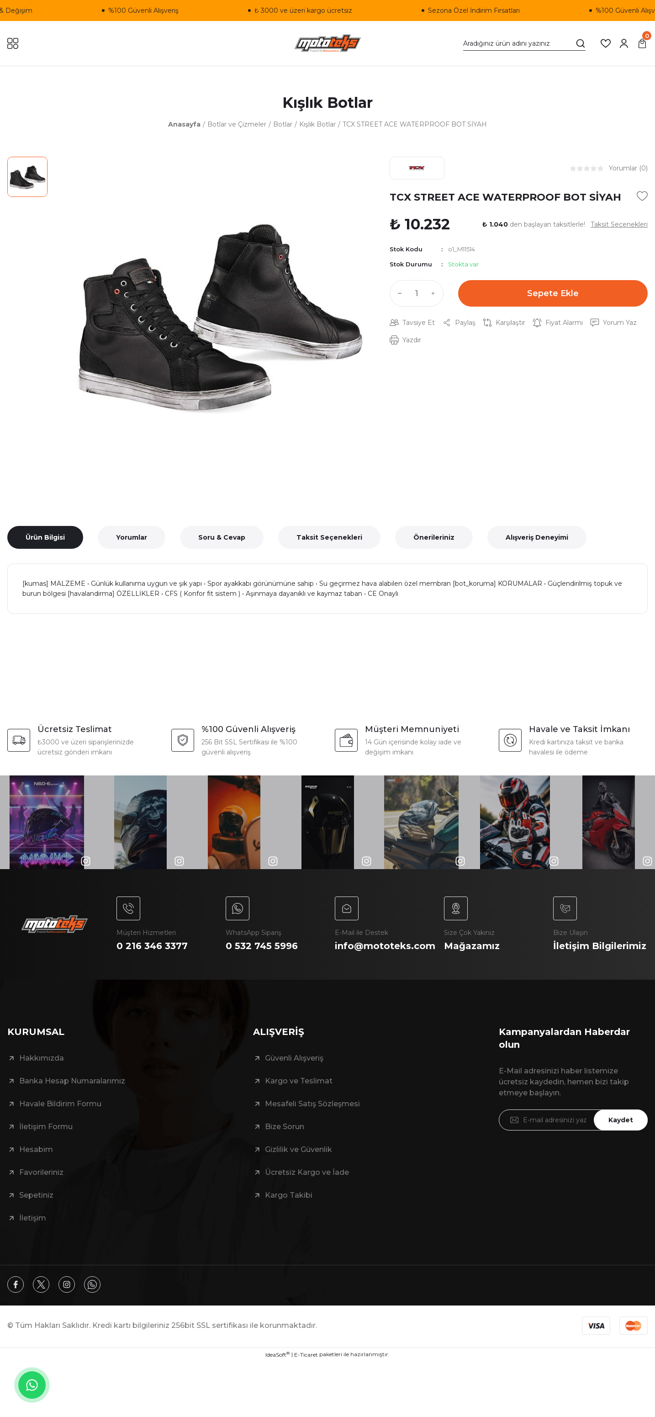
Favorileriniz (41, 1172)
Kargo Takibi (288, 1195)
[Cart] (642, 43)
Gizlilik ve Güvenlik (298, 1149)
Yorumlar (131, 537)
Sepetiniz (36, 1195)
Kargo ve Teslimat (299, 1081)
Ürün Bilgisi (45, 537)
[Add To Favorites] (642, 196)
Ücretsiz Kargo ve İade (307, 1172)
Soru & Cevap (221, 537)
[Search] (524, 43)
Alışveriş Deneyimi (537, 537)
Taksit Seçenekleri (329, 537)
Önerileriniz (433, 537)
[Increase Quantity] (435, 293)
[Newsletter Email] (573, 1119)
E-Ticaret (306, 1354)
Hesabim (36, 1149)
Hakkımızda (41, 1058)
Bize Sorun (284, 1126)
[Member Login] (623, 43)
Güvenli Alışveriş (294, 1058)
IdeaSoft (277, 1354)
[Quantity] (417, 293)
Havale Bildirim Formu (60, 1103)
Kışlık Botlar (327, 102)
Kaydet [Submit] (620, 1120)
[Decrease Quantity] (398, 293)
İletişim (32, 1218)
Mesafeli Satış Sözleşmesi (312, 1103)
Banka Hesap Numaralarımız (72, 1081)
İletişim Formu (46, 1126)
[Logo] (327, 43)
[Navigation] (12, 43)
